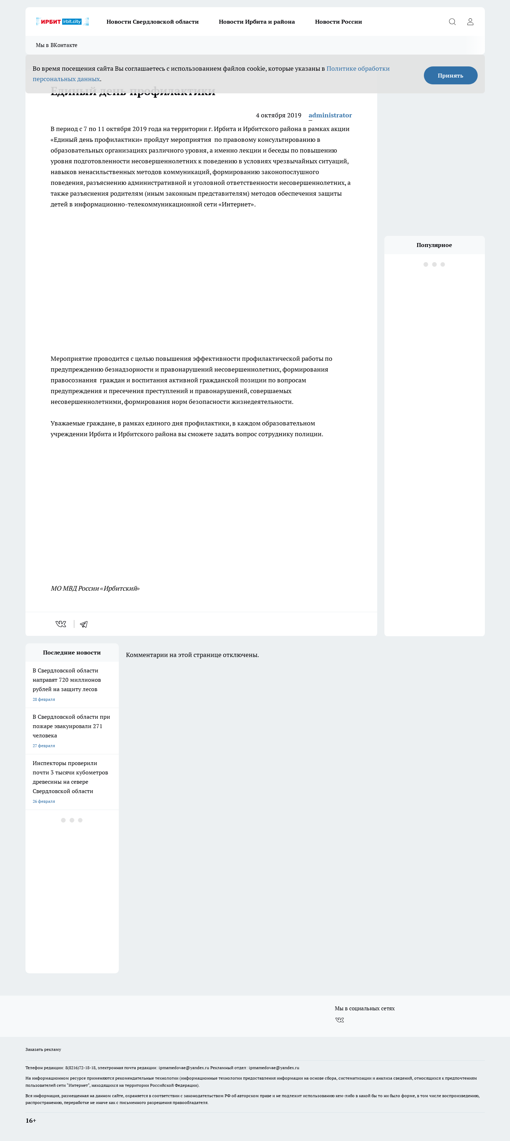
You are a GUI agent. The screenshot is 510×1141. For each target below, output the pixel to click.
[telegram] (86, 624)
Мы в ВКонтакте (57, 45)
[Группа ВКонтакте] (339, 1020)
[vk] (61, 624)
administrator (330, 115)
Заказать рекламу (43, 1049)
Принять (450, 75)
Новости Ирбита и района (257, 21)
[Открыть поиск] (452, 21)
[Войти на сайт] (470, 21)
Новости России (338, 21)
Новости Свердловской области (153, 21)
